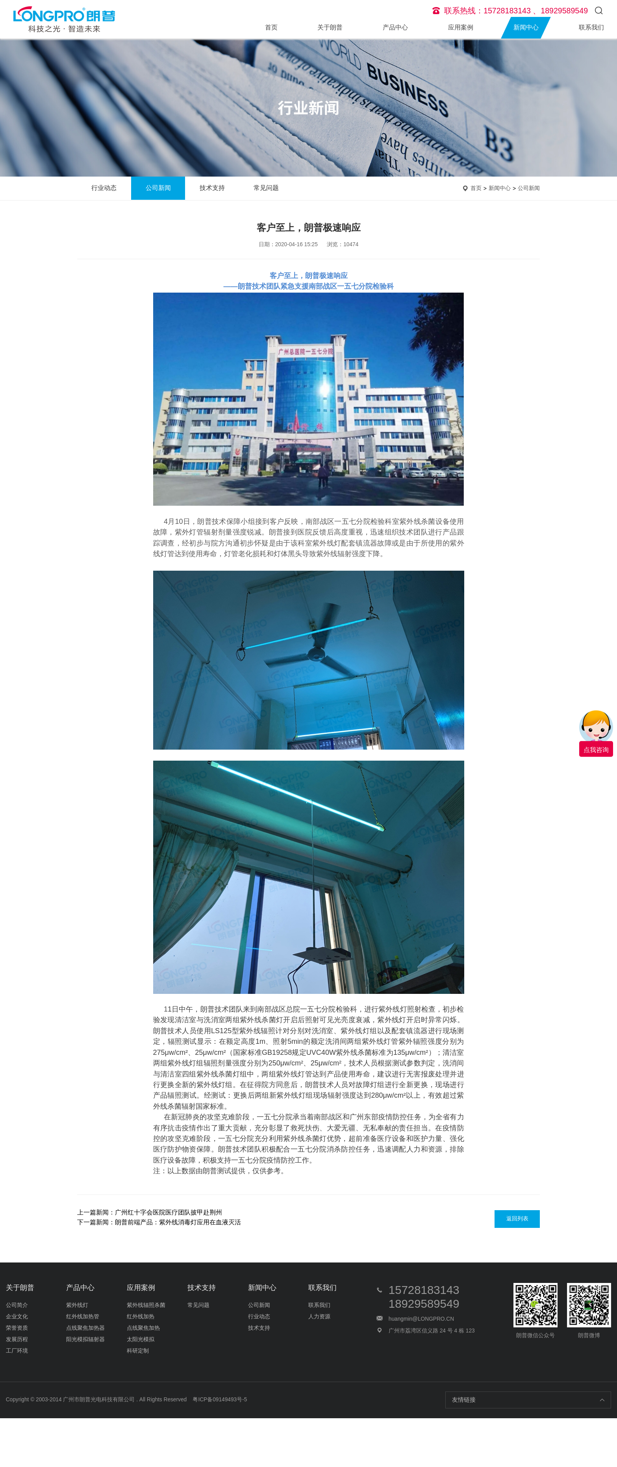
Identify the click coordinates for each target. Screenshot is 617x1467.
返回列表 (517, 1219)
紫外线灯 (77, 1305)
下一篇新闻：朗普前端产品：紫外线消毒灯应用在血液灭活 (159, 1222)
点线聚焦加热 (143, 1328)
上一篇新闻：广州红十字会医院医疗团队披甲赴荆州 (149, 1212)
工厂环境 (17, 1351)
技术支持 (212, 187)
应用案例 (460, 27)
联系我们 (591, 27)
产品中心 (395, 27)
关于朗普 (330, 27)
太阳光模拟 (140, 1339)
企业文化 (17, 1317)
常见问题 (266, 187)
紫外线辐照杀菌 (146, 1305)
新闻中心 (526, 27)
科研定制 (138, 1351)
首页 (271, 27)
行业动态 (104, 187)
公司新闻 (158, 187)
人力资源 (319, 1317)
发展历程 (17, 1339)
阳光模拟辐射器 (85, 1339)
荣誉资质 (17, 1328)
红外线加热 (140, 1317)
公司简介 (17, 1305)
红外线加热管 (82, 1317)
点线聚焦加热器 (85, 1328)
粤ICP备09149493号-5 (220, 1399)
